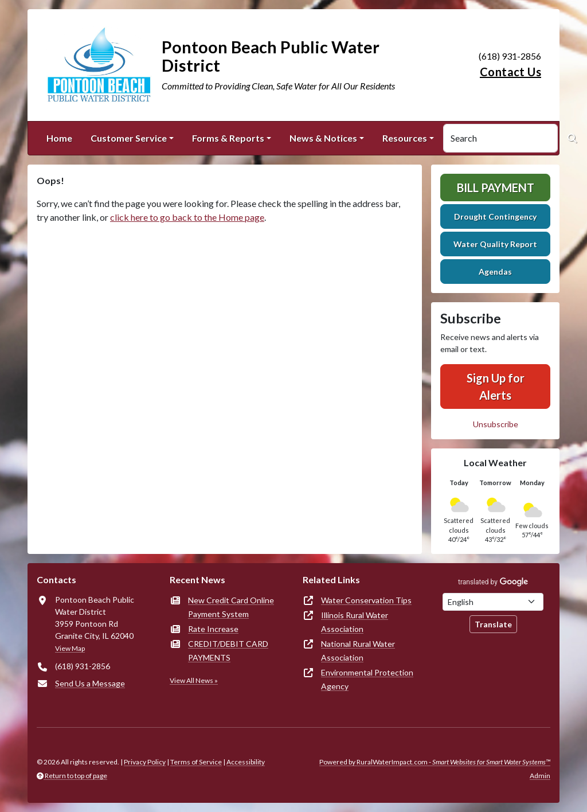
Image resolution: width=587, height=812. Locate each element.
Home (59, 137)
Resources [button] (404, 137)
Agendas (495, 271)
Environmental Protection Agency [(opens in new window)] (367, 679)
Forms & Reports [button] (228, 137)
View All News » (194, 680)
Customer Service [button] (129, 137)
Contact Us (510, 72)
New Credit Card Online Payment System (231, 607)
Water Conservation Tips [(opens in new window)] (366, 600)
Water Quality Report (495, 244)
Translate (493, 624)
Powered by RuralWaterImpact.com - (434, 762)
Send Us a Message (90, 683)
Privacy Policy (145, 762)
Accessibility (245, 762)
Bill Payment (495, 187)
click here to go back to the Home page (187, 217)
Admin (540, 775)
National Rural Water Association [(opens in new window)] (358, 650)
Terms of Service (196, 762)
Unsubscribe (495, 424)
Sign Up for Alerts (496, 386)
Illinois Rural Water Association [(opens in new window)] (354, 622)
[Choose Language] (493, 602)
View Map (70, 648)
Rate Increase (213, 629)
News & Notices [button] (323, 137)
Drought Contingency (495, 216)
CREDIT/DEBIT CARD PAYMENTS (228, 650)
